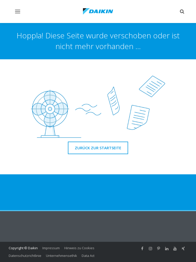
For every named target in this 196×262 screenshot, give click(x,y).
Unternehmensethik (61, 255)
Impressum (51, 248)
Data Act (88, 255)
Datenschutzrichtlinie (25, 255)
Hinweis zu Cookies (79, 248)
